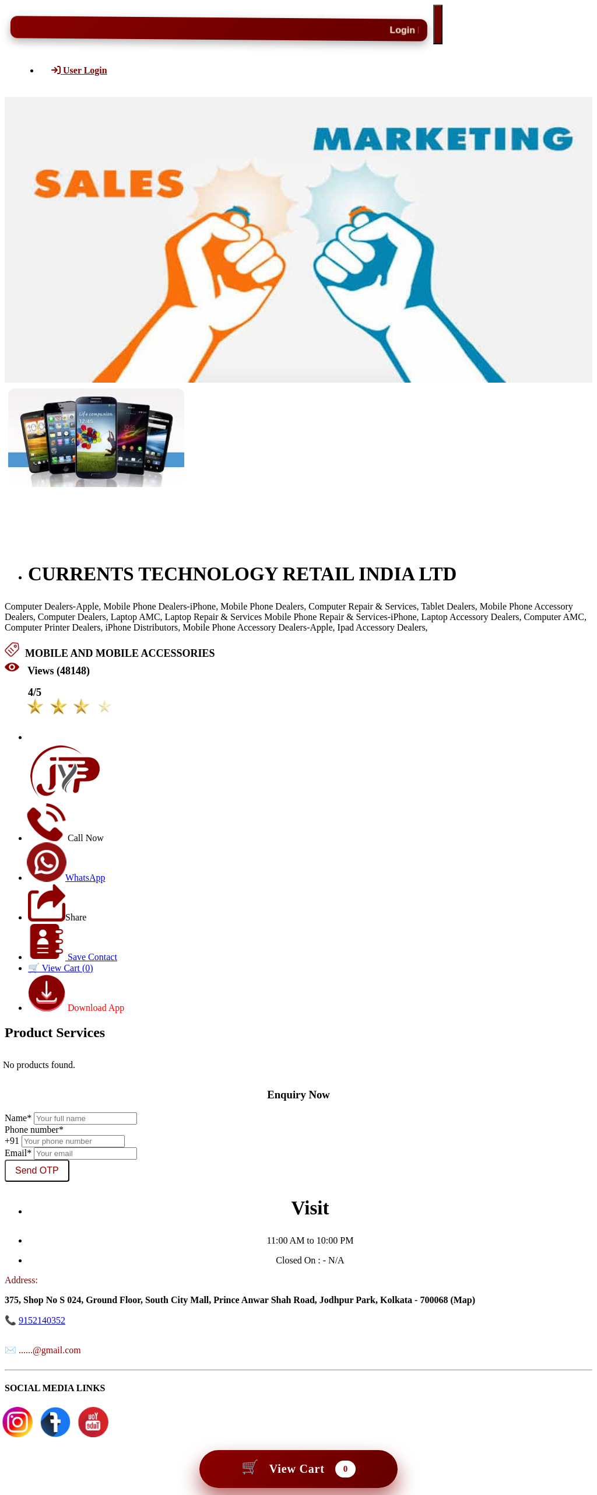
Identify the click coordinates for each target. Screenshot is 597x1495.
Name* (18, 1118)
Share (57, 917)
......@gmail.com (50, 1350)
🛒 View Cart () (60, 968)
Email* (18, 1153)
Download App (76, 1008)
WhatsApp (66, 878)
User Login (79, 70)
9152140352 (42, 1320)
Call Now (66, 838)
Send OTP (37, 1170)
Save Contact (73, 957)
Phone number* (34, 1130)
